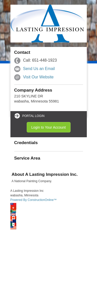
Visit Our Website (38, 77)
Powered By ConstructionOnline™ (33, 200)
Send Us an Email (39, 68)
